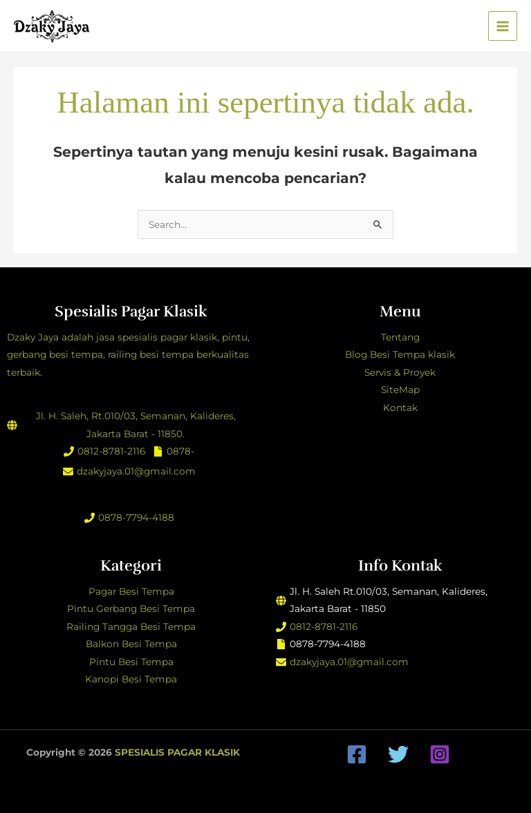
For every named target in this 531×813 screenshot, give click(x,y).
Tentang (400, 337)
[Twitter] (398, 754)
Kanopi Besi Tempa (131, 679)
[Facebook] (356, 754)
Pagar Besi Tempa (131, 591)
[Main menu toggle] (503, 26)
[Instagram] (439, 754)
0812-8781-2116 (111, 451)
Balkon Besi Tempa (131, 643)
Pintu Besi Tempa (131, 661)
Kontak (400, 407)
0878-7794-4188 (136, 517)
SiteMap (400, 389)
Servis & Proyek (400, 372)
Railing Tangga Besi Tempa (131, 626)
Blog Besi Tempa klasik (400, 354)
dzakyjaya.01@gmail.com (136, 471)
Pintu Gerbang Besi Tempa (131, 608)
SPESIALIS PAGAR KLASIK (177, 752)
